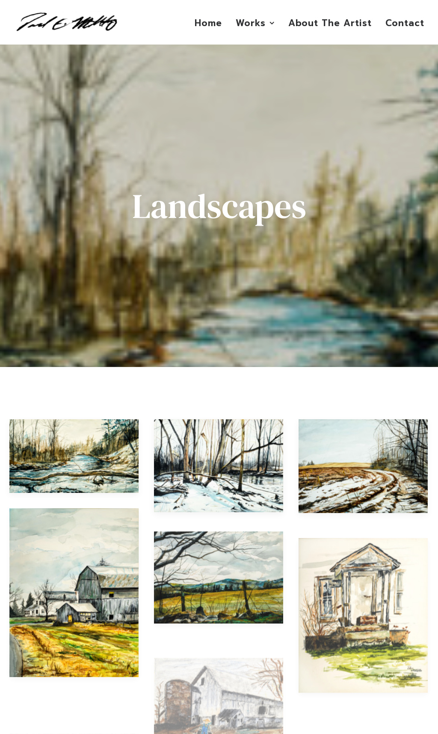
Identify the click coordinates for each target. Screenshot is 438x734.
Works (255, 23)
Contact (404, 23)
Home (208, 23)
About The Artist (330, 23)
